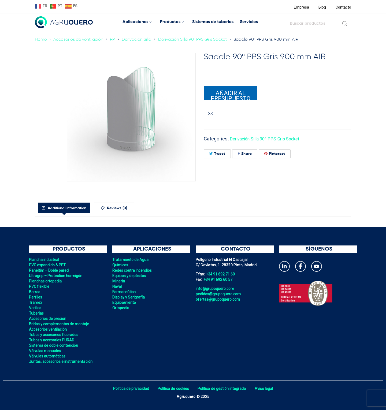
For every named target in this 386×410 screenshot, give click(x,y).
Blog (322, 7)
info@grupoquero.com (215, 288)
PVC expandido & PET (48, 265)
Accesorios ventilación (48, 329)
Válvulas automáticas (48, 356)
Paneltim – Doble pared (49, 270)
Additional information (71, 208)
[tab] (69, 208)
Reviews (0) (129, 208)
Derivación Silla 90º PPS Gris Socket (196, 40)
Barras (35, 292)
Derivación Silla (139, 40)
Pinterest (274, 154)
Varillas (35, 308)
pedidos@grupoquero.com (219, 294)
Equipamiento (124, 302)
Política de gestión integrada (222, 388)
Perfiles (36, 297)
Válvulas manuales (45, 351)
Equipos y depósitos (129, 276)
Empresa (301, 7)
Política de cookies (173, 388)
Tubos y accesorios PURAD (52, 340)
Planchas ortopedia (46, 281)
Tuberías (36, 313)
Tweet (217, 154)
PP (114, 40)
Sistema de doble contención (54, 345)
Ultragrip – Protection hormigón (56, 276)
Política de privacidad (129, 388)
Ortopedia (121, 308)
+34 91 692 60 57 (218, 279)
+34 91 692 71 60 (221, 274)
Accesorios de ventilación (79, 40)
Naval (117, 286)
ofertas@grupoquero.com (219, 299)
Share (245, 154)
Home (41, 40)
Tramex (36, 302)
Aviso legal (265, 388)
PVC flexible (39, 286)
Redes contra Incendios (132, 270)
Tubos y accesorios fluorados (54, 335)
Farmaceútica (124, 292)
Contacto (343, 7)
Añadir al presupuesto (230, 95)
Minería (118, 281)
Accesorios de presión (48, 318)
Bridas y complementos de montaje (60, 324)
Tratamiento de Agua (131, 260)
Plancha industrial (44, 260)
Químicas (120, 265)
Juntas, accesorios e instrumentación (62, 361)
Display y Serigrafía (129, 297)
